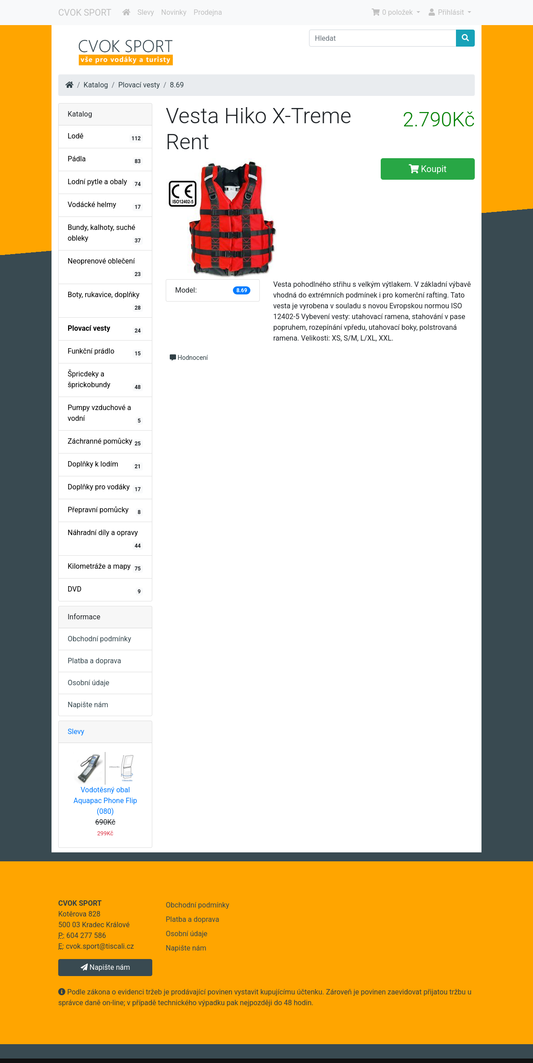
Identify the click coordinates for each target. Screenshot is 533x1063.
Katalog (96, 85)
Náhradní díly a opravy (105, 539)
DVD (105, 590)
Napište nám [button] (105, 967)
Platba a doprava (94, 661)
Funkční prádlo (105, 352)
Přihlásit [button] (446, 12)
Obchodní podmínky (99, 639)
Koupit (428, 169)
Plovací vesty (139, 85)
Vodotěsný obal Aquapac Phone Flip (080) (105, 801)
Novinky (174, 12)
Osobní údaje (88, 682)
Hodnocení (189, 357)
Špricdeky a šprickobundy (105, 380)
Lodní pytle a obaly (105, 182)
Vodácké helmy (105, 205)
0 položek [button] (392, 12)
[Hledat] (382, 38)
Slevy (146, 12)
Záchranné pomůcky (105, 442)
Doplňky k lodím (105, 465)
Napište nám (88, 704)
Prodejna (207, 12)
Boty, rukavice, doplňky (105, 301)
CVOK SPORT (85, 12)
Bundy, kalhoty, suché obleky (105, 234)
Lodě (105, 137)
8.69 (177, 85)
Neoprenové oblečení (105, 267)
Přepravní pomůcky (105, 511)
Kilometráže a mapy (105, 567)
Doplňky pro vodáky (105, 488)
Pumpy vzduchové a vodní (105, 414)
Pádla (105, 160)
